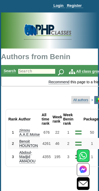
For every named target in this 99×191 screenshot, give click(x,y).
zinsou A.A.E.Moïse (29, 132)
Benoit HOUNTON (28, 143)
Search (10, 71)
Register (74, 5)
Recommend (59, 82)
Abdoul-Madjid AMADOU (27, 156)
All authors (80, 100)
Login (58, 5)
